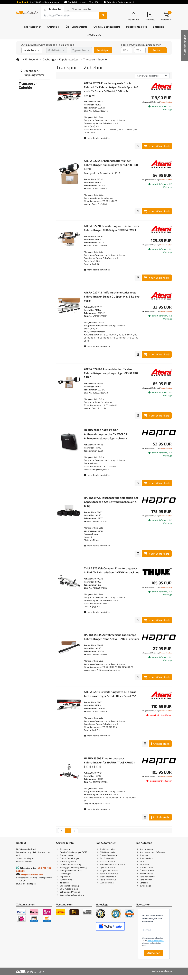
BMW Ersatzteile (107, 852)
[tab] (52, 9)
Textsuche (54, 9)
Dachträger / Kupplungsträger (61, 59)
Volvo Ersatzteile (108, 879)
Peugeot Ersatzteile (109, 870)
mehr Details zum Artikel (97, 138)
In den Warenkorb (157, 146)
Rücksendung (66, 879)
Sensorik (144, 882)
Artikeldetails (160, 743)
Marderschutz (146, 867)
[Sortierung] (152, 75)
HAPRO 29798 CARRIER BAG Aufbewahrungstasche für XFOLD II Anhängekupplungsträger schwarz (105, 434)
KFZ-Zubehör (31, 59)
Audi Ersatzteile (107, 849)
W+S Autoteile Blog (69, 889)
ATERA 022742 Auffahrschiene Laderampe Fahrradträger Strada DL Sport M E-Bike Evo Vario (111, 296)
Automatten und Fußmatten (153, 852)
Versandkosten (166, 102)
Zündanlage (145, 885)
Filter (142, 861)
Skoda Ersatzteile (108, 876)
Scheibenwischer (147, 876)
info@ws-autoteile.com (32, 874)
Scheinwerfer (146, 879)
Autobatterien (146, 849)
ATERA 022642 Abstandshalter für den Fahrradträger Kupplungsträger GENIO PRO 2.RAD (111, 373)
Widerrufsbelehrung (69, 885)
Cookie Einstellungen (69, 858)
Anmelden (153, 953)
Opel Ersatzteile (107, 867)
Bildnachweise (66, 855)
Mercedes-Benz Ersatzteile (112, 864)
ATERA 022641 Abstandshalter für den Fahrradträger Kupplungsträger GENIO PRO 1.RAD (111, 164)
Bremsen (144, 855)
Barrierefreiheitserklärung (72, 895)
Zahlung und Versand (70, 892)
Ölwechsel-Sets (147, 870)
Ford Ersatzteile (107, 861)
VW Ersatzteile (107, 882)
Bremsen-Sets (146, 858)
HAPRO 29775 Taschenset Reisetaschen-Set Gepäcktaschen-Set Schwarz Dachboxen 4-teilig (111, 501)
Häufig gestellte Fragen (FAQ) (73, 867)
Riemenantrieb (146, 873)
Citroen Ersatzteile (108, 855)
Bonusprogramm (68, 861)
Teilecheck (64, 882)
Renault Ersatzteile (109, 873)
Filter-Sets (144, 864)
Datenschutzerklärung (70, 864)
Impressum (65, 876)
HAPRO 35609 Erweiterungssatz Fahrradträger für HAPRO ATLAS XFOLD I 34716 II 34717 (109, 762)
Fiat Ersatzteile (107, 858)
